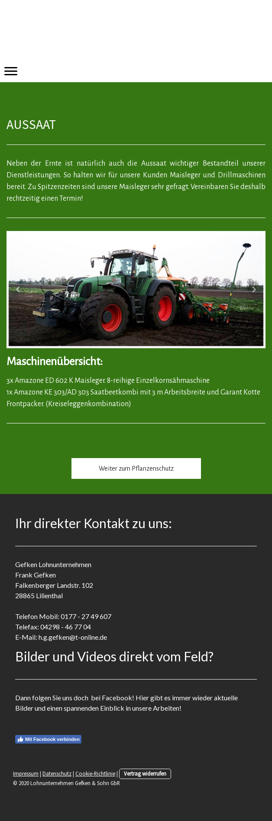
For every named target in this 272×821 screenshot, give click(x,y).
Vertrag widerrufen (145, 773)
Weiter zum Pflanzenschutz (136, 468)
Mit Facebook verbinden (48, 739)
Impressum (26, 773)
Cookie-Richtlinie (95, 773)
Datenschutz (56, 773)
